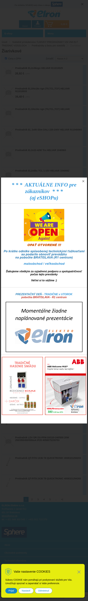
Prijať (11, 590)
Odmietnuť (43, 590)
